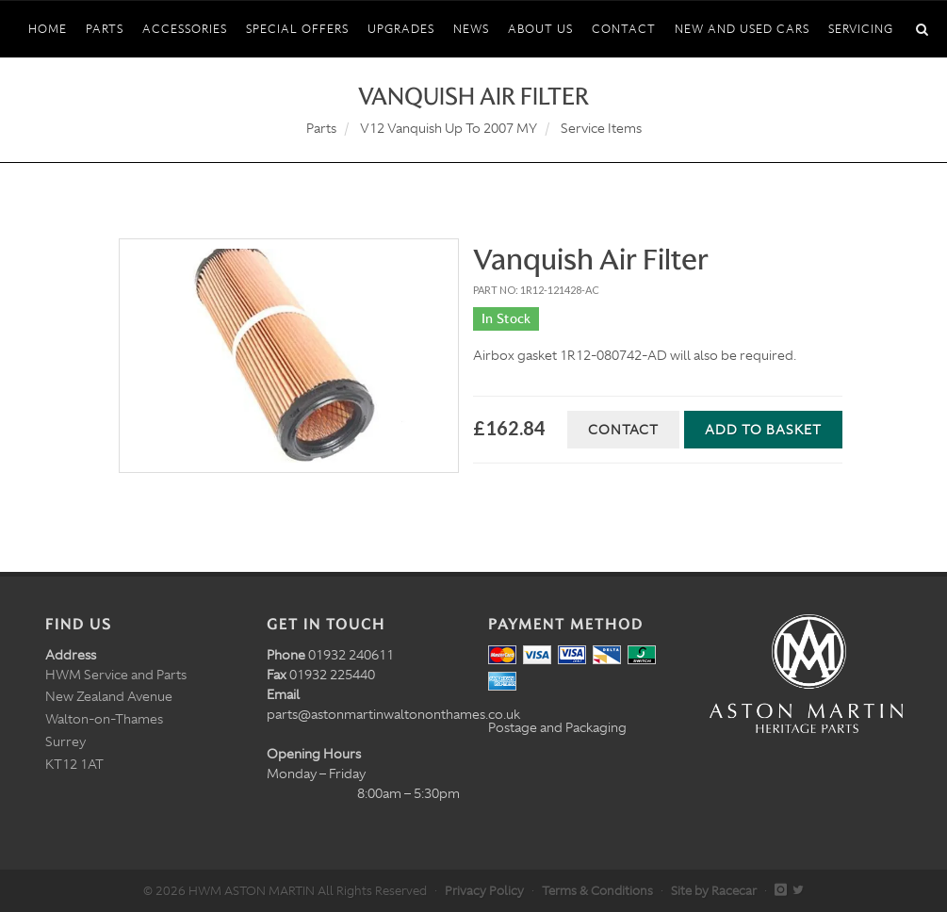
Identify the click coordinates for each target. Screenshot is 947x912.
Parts (321, 128)
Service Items (601, 128)
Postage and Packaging (557, 727)
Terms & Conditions (597, 891)
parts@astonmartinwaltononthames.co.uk (393, 714)
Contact (623, 429)
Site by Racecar (714, 891)
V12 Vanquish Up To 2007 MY (448, 128)
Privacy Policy (484, 891)
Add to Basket (763, 429)
